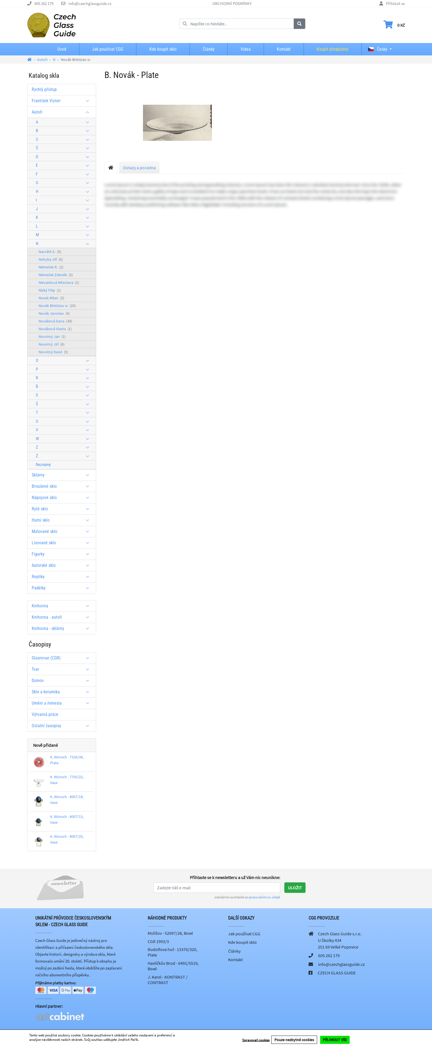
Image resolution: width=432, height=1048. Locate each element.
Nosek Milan (51, 297)
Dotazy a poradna (139, 167)
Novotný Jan (52, 336)
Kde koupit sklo (163, 49)
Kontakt (284, 49)
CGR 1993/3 (158, 941)
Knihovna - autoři (62, 617)
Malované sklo (62, 531)
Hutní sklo (62, 520)
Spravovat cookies (255, 1040)
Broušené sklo (62, 486)
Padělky (62, 588)
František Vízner (62, 100)
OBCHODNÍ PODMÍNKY (232, 3)
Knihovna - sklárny (62, 628)
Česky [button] (377, 49)
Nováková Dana (55, 321)
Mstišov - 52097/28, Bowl (170, 933)
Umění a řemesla (62, 703)
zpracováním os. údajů (264, 897)
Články (209, 49)
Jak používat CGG (107, 49)
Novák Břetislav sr (57, 305)
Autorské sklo (62, 565)
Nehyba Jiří (51, 259)
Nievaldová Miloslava (59, 282)
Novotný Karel (53, 351)
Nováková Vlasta (55, 328)
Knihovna (62, 605)
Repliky (62, 576)
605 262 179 (43, 3)
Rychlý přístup (44, 89)
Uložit (295, 887)
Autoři (62, 112)
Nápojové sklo (62, 497)
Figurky (62, 554)
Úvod (61, 49)
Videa (246, 49)
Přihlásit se (395, 3)
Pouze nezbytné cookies (294, 1040)
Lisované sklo (62, 542)
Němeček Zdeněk (56, 274)
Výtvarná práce (45, 714)
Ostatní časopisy (62, 725)
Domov (62, 680)
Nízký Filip (50, 290)
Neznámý (43, 464)
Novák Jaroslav (54, 313)
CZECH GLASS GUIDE (337, 973)
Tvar (62, 669)
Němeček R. (51, 267)
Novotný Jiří (51, 344)
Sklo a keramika (62, 691)
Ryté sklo (62, 508)
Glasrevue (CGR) (62, 658)
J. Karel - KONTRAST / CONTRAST (168, 979)
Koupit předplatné (333, 49)
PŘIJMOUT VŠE (335, 1040)
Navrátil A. (50, 251)
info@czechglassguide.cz (89, 3)
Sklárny (62, 475)
